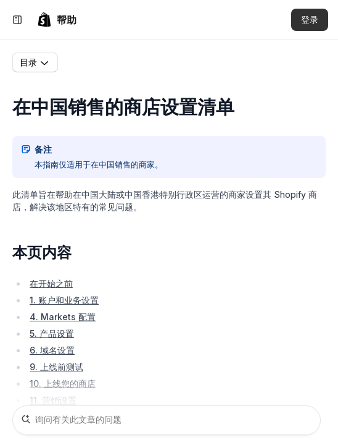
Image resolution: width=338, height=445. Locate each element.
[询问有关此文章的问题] (166, 420)
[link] (56, 19)
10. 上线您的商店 (63, 383)
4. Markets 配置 (63, 317)
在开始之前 (51, 283)
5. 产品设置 (52, 333)
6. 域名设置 (52, 350)
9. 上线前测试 (56, 367)
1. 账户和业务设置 (64, 300)
